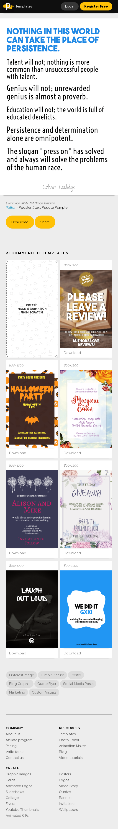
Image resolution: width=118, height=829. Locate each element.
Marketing (17, 692)
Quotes (65, 792)
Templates (67, 734)
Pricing (11, 746)
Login (69, 6)
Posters (65, 774)
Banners (65, 798)
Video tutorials (70, 758)
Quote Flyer (46, 684)
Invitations (67, 804)
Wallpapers (68, 810)
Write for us (15, 752)
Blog (63, 752)
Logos (64, 780)
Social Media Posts (78, 684)
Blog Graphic (20, 684)
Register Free (96, 6)
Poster (76, 675)
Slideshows (15, 792)
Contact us (14, 758)
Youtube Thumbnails (22, 810)
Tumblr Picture (52, 675)
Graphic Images (18, 774)
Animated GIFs (17, 816)
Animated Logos (19, 786)
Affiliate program (19, 740)
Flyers (10, 804)
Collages (13, 798)
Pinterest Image (21, 675)
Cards (10, 780)
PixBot (11, 208)
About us (13, 734)
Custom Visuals (44, 692)
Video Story (68, 786)
